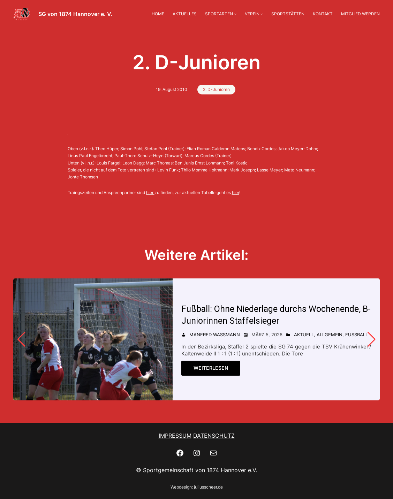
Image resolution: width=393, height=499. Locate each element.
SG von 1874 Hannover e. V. (75, 13)
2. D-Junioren (216, 89)
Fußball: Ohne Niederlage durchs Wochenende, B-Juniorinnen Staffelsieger (276, 315)
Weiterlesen (211, 368)
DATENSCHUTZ (214, 435)
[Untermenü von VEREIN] (261, 14)
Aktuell (304, 334)
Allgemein (329, 334)
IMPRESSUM (175, 435)
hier (149, 192)
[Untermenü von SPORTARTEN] (235, 14)
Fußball (356, 334)
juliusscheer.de (208, 487)
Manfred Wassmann (214, 334)
